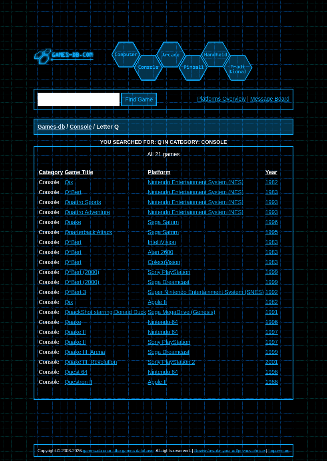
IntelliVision (162, 242)
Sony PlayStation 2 (171, 362)
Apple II (157, 302)
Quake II (75, 332)
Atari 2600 (160, 252)
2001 (271, 362)
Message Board (269, 98)
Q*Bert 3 (75, 292)
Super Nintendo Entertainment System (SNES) (206, 292)
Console (81, 126)
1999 (271, 272)
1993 (271, 202)
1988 (271, 382)
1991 (271, 312)
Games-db (51, 126)
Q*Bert (73, 192)
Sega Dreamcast (168, 282)
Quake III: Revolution (91, 362)
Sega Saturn (163, 222)
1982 (271, 182)
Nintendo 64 (163, 322)
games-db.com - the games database (118, 450)
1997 (271, 332)
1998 (271, 372)
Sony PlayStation (169, 272)
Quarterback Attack (88, 232)
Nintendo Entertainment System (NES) (196, 182)
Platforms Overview (221, 98)
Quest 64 (76, 372)
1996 (271, 222)
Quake (73, 222)
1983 (271, 192)
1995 (271, 232)
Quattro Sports (83, 202)
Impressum (278, 450)
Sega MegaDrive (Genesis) (181, 312)
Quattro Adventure (87, 212)
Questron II (78, 382)
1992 (271, 292)
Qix (69, 182)
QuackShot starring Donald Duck (105, 312)
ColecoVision (164, 262)
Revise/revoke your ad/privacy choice (229, 450)
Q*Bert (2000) (82, 272)
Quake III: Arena (85, 352)
